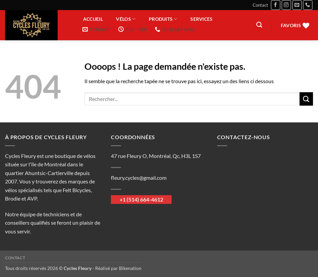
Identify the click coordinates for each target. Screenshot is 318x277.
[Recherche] (259, 25)
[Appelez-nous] (308, 5)
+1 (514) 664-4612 (141, 199)
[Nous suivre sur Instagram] (286, 5)
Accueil (93, 19)
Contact (260, 5)
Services (201, 19)
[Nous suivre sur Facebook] (275, 5)
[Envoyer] (306, 98)
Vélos (125, 19)
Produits (163, 19)
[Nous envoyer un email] (297, 5)
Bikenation (130, 268)
